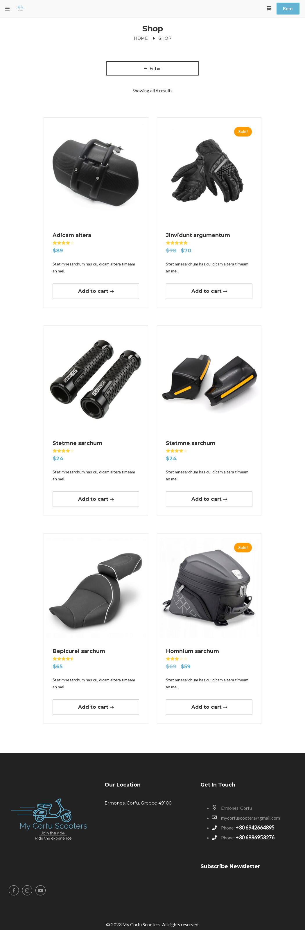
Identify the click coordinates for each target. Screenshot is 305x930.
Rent (288, 8)
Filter (152, 68)
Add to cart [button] (93, 291)
